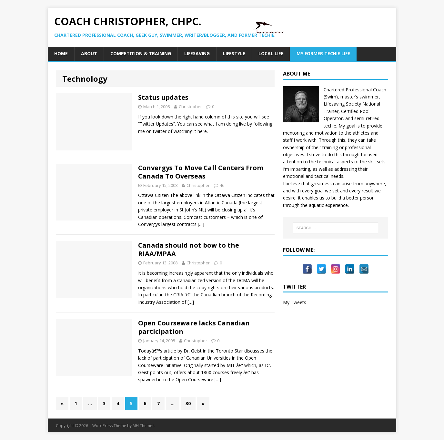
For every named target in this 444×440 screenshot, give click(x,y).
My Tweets (294, 302)
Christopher (190, 106)
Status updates (163, 97)
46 (222, 185)
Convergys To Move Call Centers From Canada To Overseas (200, 171)
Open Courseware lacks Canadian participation (194, 327)
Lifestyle (234, 53)
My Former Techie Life (323, 53)
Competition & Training (140, 53)
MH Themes (143, 425)
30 (188, 403)
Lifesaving (197, 53)
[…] (201, 224)
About (89, 53)
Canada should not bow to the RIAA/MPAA (188, 249)
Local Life (270, 53)
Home (61, 53)
